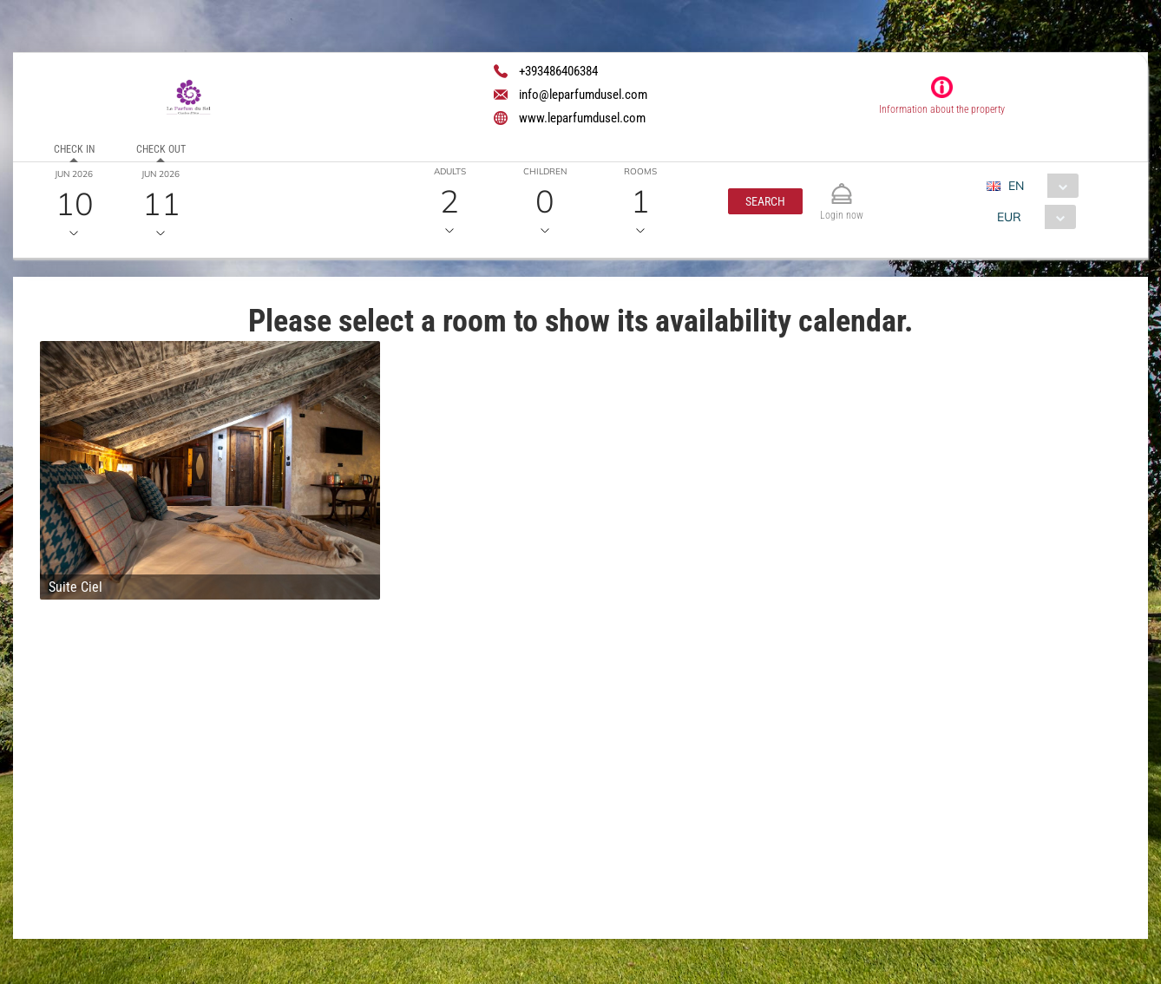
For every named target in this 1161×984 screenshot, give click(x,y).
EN (1016, 186)
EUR (1009, 217)
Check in (74, 149)
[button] (765, 201)
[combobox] (1039, 185)
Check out (161, 149)
